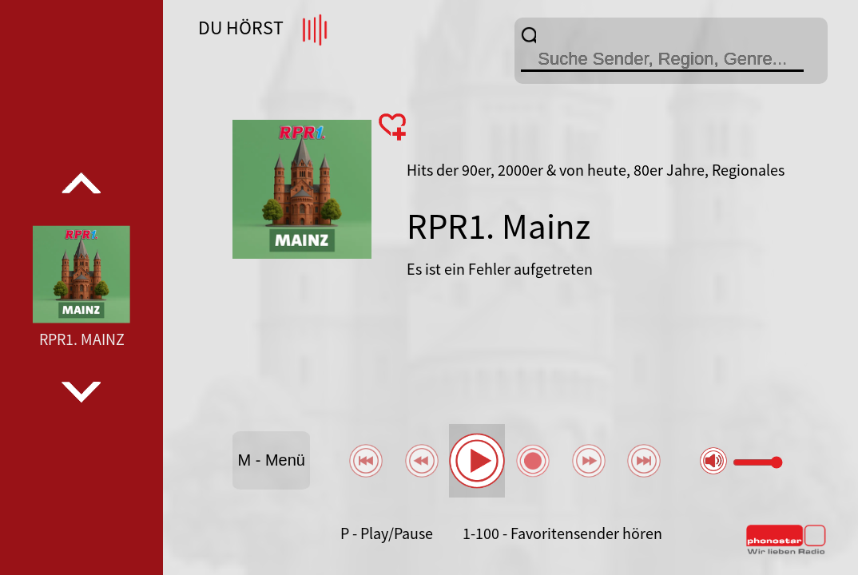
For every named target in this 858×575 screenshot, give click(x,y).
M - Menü (271, 460)
